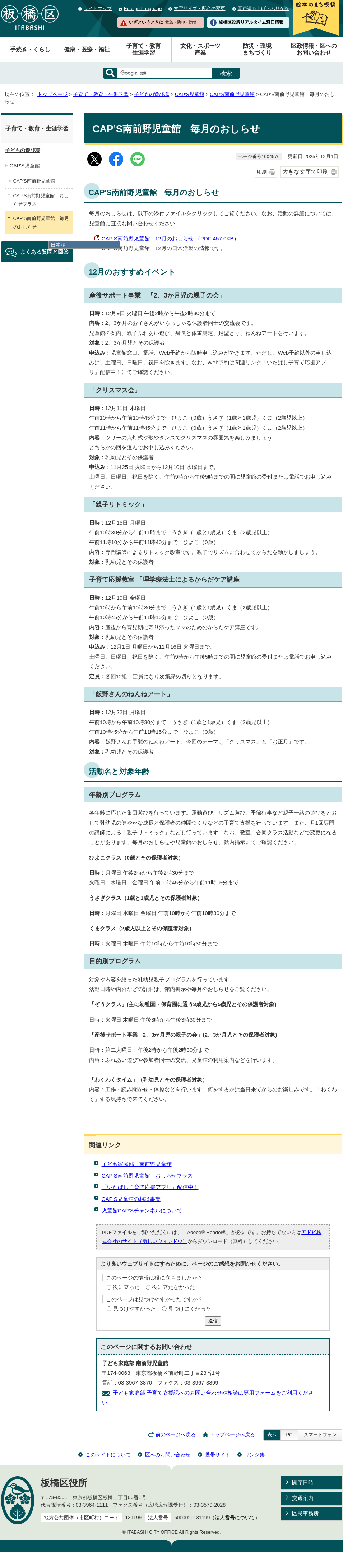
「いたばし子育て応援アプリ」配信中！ (150, 1187)
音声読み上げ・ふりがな (263, 8)
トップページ (52, 94)
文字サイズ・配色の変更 (199, 8)
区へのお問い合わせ (167, 1454)
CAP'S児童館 (189, 94)
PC (289, 1434)
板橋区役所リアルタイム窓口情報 (251, 22)
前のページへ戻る (176, 1434)
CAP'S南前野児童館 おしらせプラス (147, 1176)
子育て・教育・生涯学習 (101, 94)
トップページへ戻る (232, 1434)
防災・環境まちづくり (257, 49)
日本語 (58, 245)
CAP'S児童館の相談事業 (131, 1199)
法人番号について (235, 1517)
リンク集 (255, 1454)
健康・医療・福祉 (87, 49)
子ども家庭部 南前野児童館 (137, 1164)
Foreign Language (143, 8)
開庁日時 (303, 1482)
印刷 (262, 172)
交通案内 (303, 1498)
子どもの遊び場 (151, 94)
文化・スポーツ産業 (200, 49)
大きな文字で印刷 (305, 172)
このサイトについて (108, 1454)
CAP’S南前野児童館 (232, 94)
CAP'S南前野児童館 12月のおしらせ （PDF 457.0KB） (170, 238)
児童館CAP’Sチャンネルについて (142, 1210)
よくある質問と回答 (44, 252)
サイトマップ (98, 8)
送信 (213, 1320)
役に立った (126, 1287)
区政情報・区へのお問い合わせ (314, 49)
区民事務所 (305, 1513)
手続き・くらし (30, 49)
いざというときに (165, 22)
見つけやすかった (134, 1308)
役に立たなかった (173, 1287)
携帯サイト (217, 1454)
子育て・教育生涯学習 (143, 49)
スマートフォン (320, 1434)
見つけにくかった (189, 1308)
